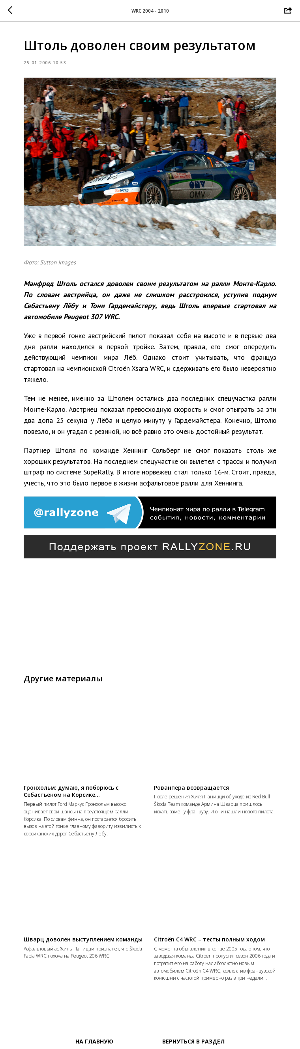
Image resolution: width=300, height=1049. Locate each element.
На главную (94, 1041)
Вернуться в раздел (193, 1041)
